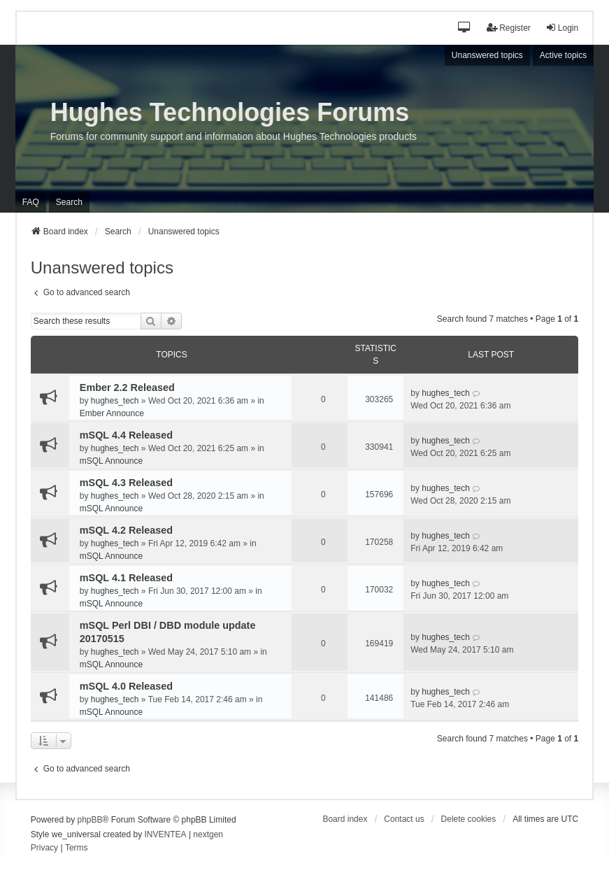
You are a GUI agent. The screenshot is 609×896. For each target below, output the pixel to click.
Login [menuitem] (561, 27)
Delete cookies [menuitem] (468, 819)
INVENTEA (166, 834)
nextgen (208, 834)
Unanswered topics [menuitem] (487, 55)
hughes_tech (115, 401)
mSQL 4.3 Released (126, 482)
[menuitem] (44, 848)
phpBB (89, 820)
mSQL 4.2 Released (126, 530)
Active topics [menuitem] (563, 55)
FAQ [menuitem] (30, 202)
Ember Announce (112, 413)
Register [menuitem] (509, 27)
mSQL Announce (111, 461)
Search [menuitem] (69, 202)
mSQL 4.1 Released (126, 577)
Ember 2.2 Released (127, 387)
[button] (465, 28)
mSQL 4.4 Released (126, 435)
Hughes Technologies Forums (229, 112)
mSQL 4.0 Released (126, 686)
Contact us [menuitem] (404, 819)
